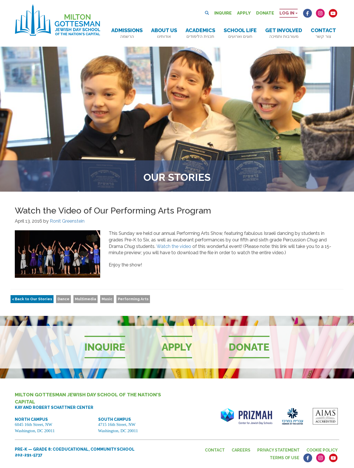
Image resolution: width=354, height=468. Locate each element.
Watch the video (174, 246)
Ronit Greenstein (67, 221)
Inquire (223, 13)
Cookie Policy (322, 450)
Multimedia (85, 299)
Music (107, 299)
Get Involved (283, 33)
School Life (240, 33)
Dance (63, 299)
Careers (241, 450)
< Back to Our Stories (32, 299)
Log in (288, 13)
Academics (200, 33)
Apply (244, 13)
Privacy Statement (278, 450)
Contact (323, 33)
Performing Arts (133, 299)
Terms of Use (284, 457)
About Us (164, 33)
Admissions (127, 33)
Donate (265, 13)
